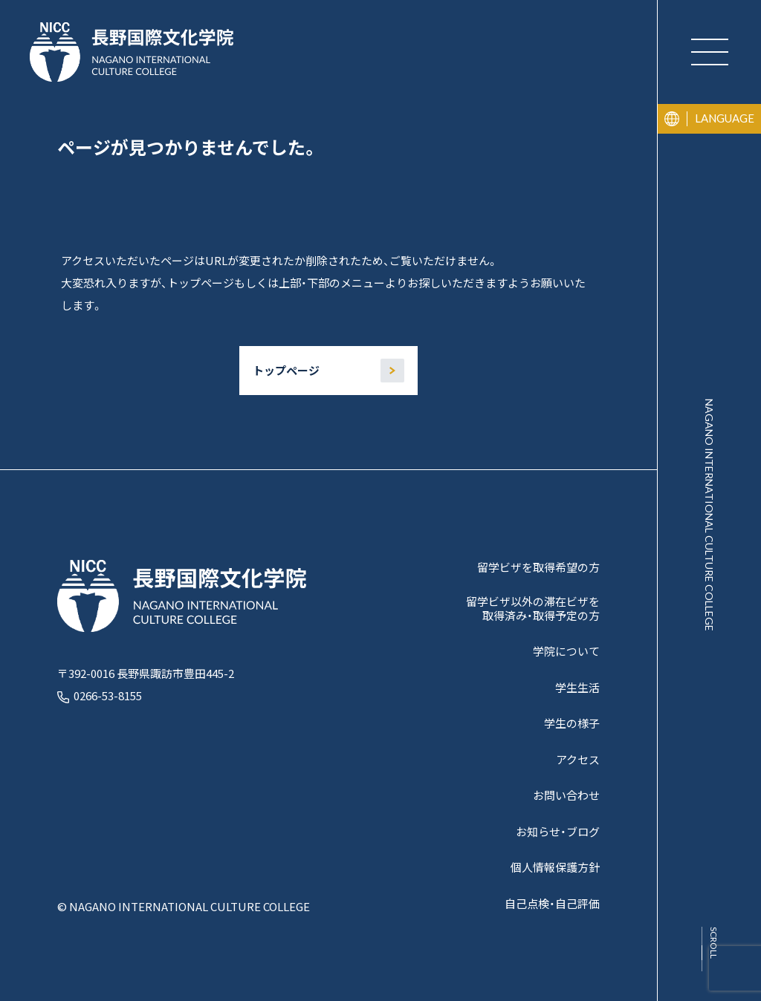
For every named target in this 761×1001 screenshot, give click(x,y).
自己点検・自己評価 (552, 904)
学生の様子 (572, 724)
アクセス (578, 760)
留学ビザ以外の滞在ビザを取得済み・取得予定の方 (533, 609)
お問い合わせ (566, 796)
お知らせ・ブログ (558, 832)
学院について (566, 652)
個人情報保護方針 (555, 868)
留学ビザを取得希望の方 (538, 568)
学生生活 (577, 688)
